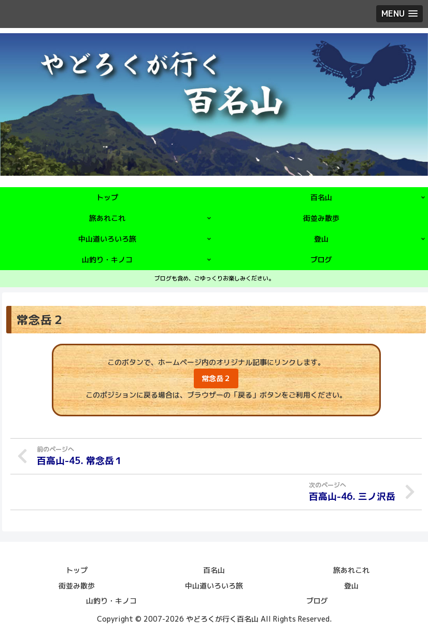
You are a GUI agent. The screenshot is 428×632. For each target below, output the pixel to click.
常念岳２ (216, 378)
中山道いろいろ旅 (214, 584)
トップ (77, 569)
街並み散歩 (77, 584)
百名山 (214, 569)
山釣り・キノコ (111, 600)
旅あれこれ (351, 569)
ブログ (317, 600)
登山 (351, 584)
